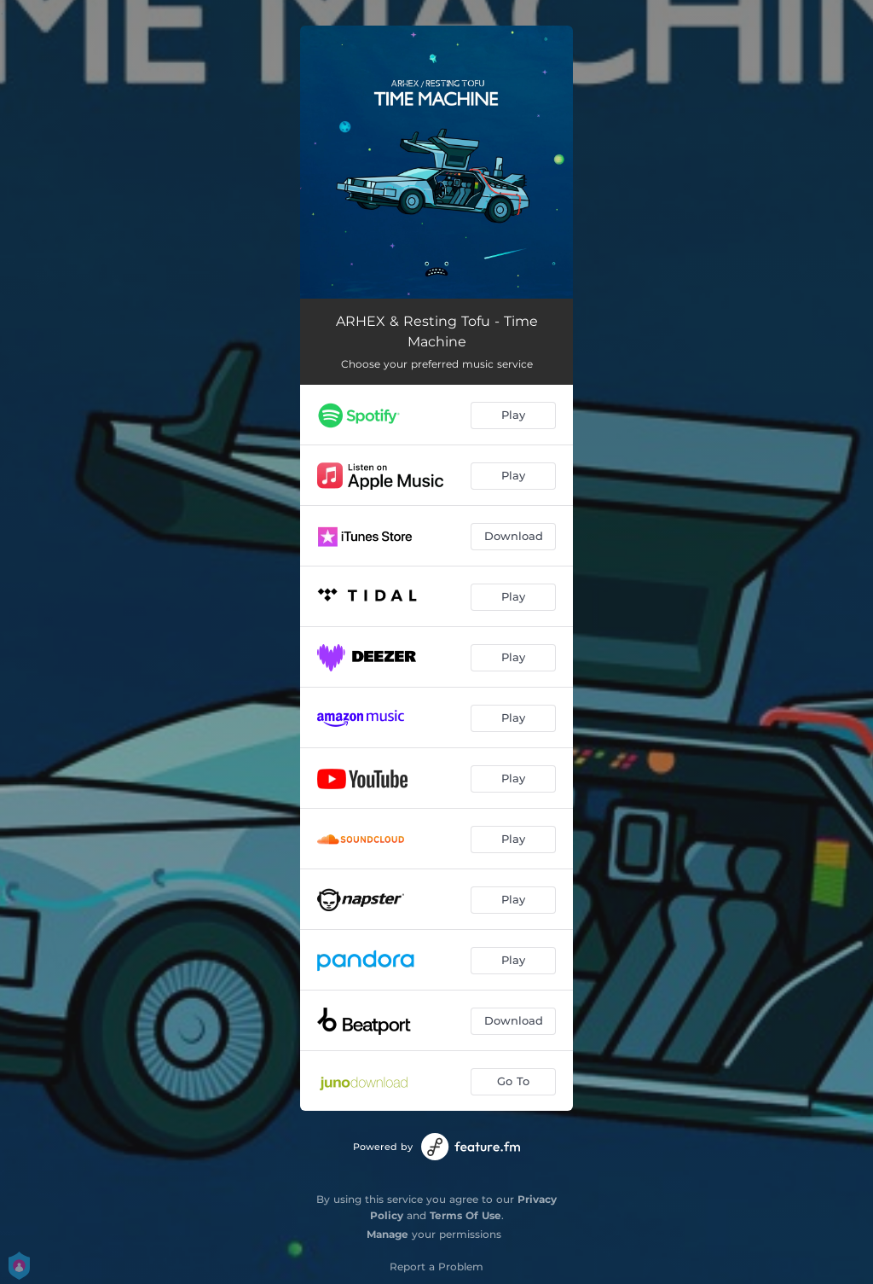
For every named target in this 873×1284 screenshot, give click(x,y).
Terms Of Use (465, 1215)
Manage (387, 1234)
